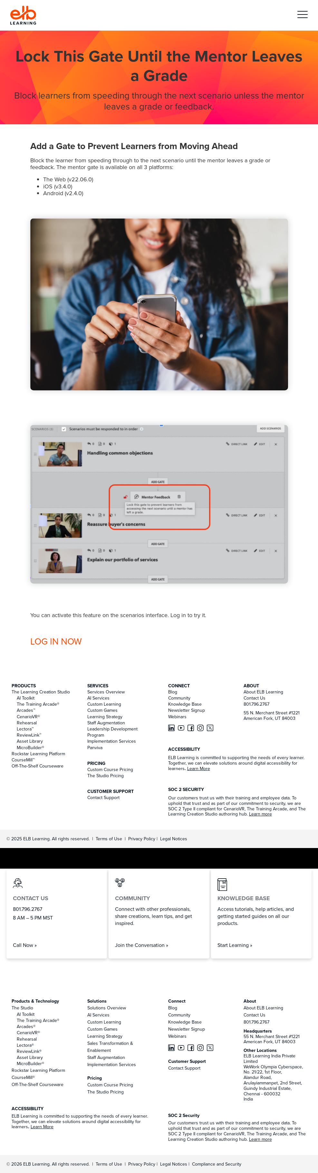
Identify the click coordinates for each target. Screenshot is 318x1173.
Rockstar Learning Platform (38, 753)
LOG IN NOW (56, 641)
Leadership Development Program (112, 732)
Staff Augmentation (106, 723)
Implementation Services (111, 741)
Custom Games (102, 710)
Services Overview (106, 692)
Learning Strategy (104, 716)
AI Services (98, 698)
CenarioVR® (28, 716)
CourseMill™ (23, 760)
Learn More (198, 768)
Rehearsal (27, 723)
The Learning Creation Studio (41, 692)
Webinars (177, 716)
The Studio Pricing (105, 775)
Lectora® (25, 1045)
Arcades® (26, 1026)
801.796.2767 (256, 704)
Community (179, 698)
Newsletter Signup (186, 710)
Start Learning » (234, 945)
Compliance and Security (216, 1164)
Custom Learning (104, 704)
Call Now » (25, 945)
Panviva (94, 747)
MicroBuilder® (30, 747)
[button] (302, 15)
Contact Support (103, 797)
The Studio (22, 1008)
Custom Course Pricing (110, 769)
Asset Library (30, 741)
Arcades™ (26, 710)
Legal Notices (173, 838)
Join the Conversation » (141, 945)
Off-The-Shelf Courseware (37, 766)
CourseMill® (23, 1077)
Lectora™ (25, 729)
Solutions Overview (106, 1008)
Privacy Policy (142, 838)
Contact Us (254, 698)
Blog (172, 692)
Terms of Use (108, 838)
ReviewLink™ (29, 735)
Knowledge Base (185, 704)
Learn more (260, 814)
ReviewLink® (29, 1051)
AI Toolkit (25, 698)
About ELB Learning (263, 692)
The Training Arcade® (38, 704)
